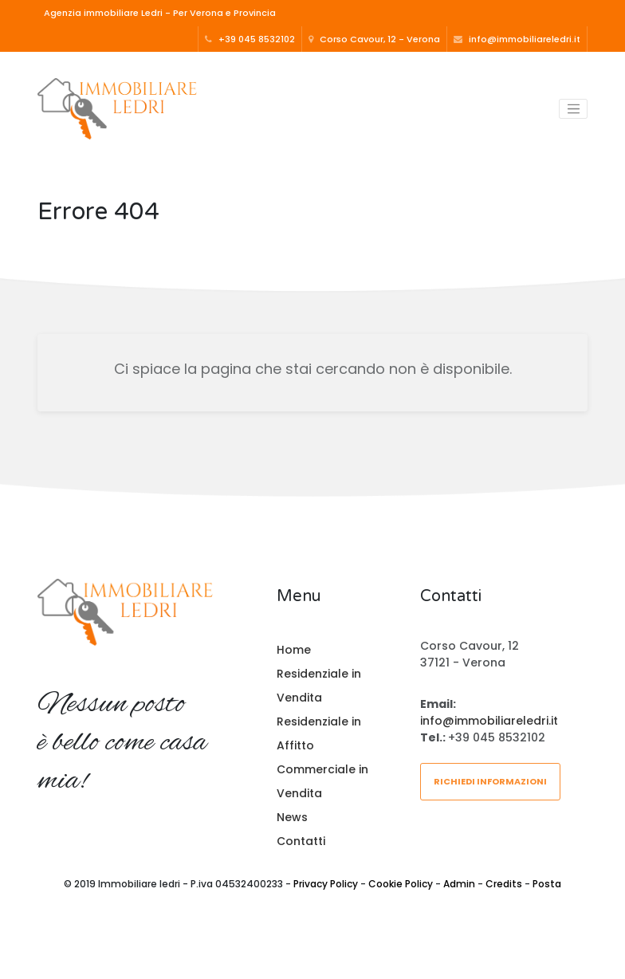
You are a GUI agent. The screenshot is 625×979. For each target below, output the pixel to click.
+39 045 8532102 (250, 39)
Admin (459, 884)
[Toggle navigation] (573, 109)
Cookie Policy (400, 884)
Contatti (301, 841)
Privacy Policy (325, 884)
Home (294, 650)
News (292, 817)
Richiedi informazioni (490, 781)
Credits (503, 884)
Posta (547, 884)
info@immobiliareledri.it (517, 39)
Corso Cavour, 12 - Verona (374, 39)
